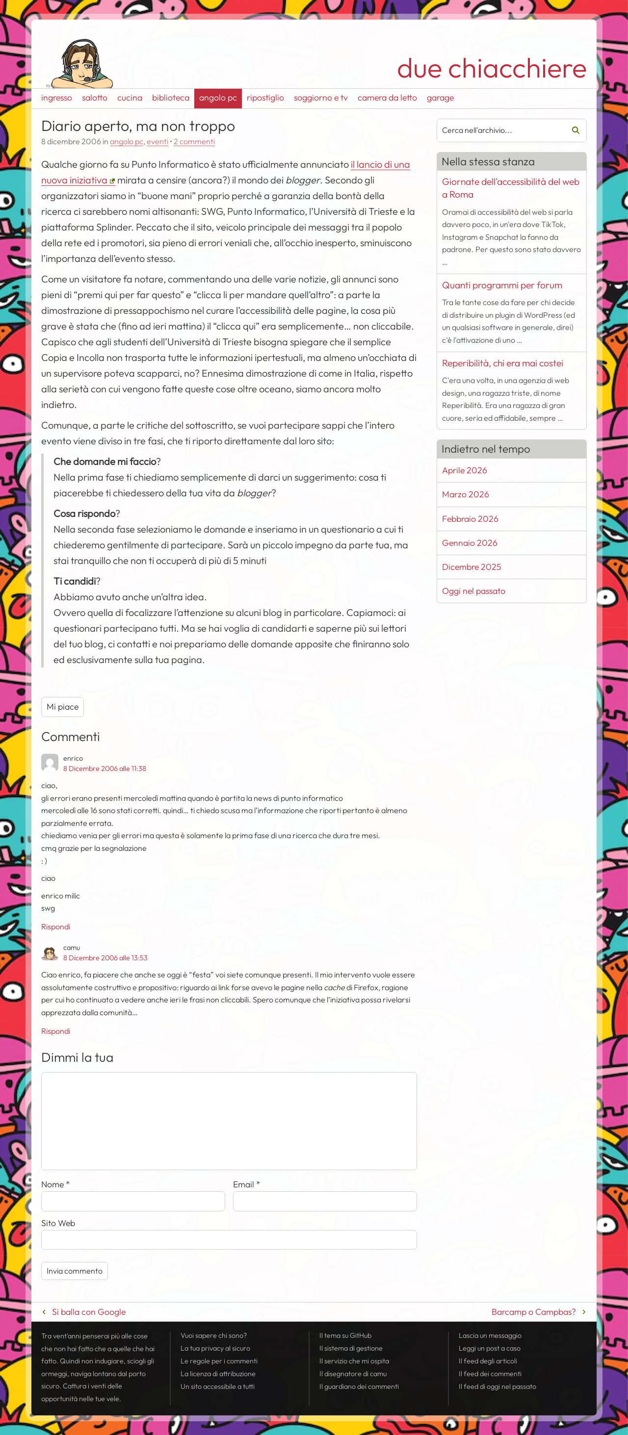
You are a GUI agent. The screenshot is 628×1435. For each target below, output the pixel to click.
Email (247, 1184)
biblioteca (170, 97)
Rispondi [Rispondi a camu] (55, 1031)
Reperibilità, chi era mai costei (502, 363)
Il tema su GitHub (345, 1335)
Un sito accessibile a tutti (218, 1386)
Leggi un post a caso (490, 1348)
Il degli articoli (488, 1361)
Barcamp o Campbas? (534, 1311)
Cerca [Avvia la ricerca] (572, 130)
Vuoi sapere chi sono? (214, 1335)
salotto (94, 97)
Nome (55, 1184)
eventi (157, 141)
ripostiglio (265, 97)
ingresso (56, 97)
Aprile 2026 (464, 470)
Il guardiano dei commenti (359, 1386)
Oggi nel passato (473, 590)
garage (440, 97)
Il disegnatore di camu (353, 1373)
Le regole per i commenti (219, 1361)
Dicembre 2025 (471, 566)
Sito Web (58, 1223)
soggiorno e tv (321, 97)
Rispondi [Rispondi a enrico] (55, 926)
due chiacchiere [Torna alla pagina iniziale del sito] (492, 67)
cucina (129, 97)
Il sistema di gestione (351, 1348)
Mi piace (62, 706)
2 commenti (194, 141)
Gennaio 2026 (469, 542)
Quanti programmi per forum (502, 285)
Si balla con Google (89, 1311)
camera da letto (387, 97)
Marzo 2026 (465, 494)
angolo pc (218, 97)
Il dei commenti (490, 1373)
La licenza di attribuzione (218, 1373)
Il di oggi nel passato (497, 1386)
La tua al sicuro (215, 1348)
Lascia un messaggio (490, 1335)
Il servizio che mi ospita (354, 1361)
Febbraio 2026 (470, 518)
